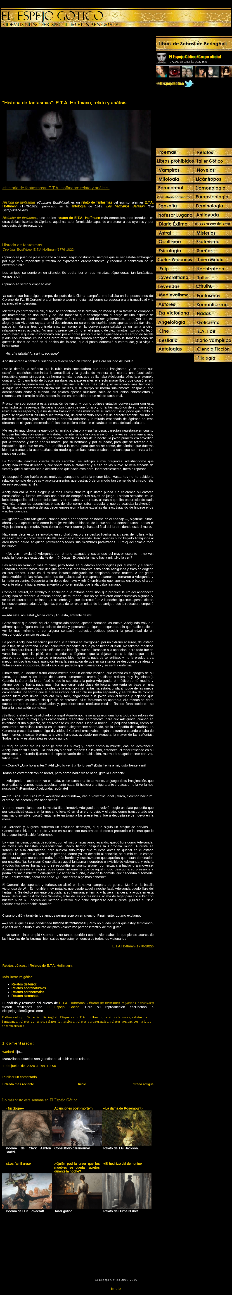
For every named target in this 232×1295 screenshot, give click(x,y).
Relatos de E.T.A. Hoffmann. (51, 965)
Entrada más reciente (18, 1084)
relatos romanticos (124, 1021)
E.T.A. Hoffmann (89, 1017)
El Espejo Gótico (63, 1007)
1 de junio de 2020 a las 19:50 (29, 1066)
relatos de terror (31, 1021)
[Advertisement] (40, 64)
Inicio (82, 1084)
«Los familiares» (18, 1163)
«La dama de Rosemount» (123, 1108)
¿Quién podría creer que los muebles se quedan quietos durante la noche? (77, 1167)
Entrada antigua (142, 1084)
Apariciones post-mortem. (73, 1108)
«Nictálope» (15, 1108)
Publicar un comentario (19, 1077)
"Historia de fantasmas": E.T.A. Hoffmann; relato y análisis (64, 102)
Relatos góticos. (14, 965)
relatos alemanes (117, 1017)
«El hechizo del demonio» (122, 1163)
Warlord (8, 1052)
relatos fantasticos (60, 1021)
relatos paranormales (92, 1021)
